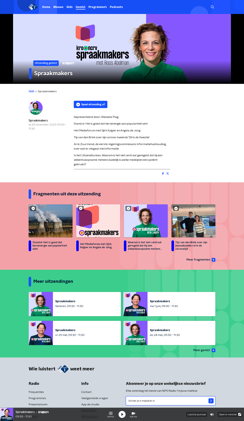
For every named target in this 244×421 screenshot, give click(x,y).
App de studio (90, 404)
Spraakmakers (38, 120)
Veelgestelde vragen (94, 398)
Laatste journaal (197, 414)
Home (46, 7)
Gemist (80, 7)
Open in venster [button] (230, 414)
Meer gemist (204, 350)
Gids (69, 7)
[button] (111, 414)
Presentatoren (38, 404)
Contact (86, 392)
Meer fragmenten (200, 260)
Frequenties (36, 392)
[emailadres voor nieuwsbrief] (170, 400)
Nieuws (58, 7)
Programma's (98, 7)
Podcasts (116, 7)
